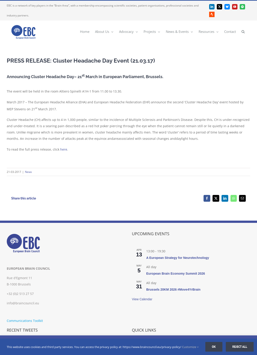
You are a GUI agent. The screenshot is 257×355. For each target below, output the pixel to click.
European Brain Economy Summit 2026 (175, 273)
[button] (243, 31)
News (28, 172)
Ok (214, 347)
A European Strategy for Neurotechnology (177, 258)
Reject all (239, 347)
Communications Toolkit (25, 321)
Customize (190, 347)
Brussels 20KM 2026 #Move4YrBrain (173, 289)
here (63, 149)
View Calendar (142, 299)
